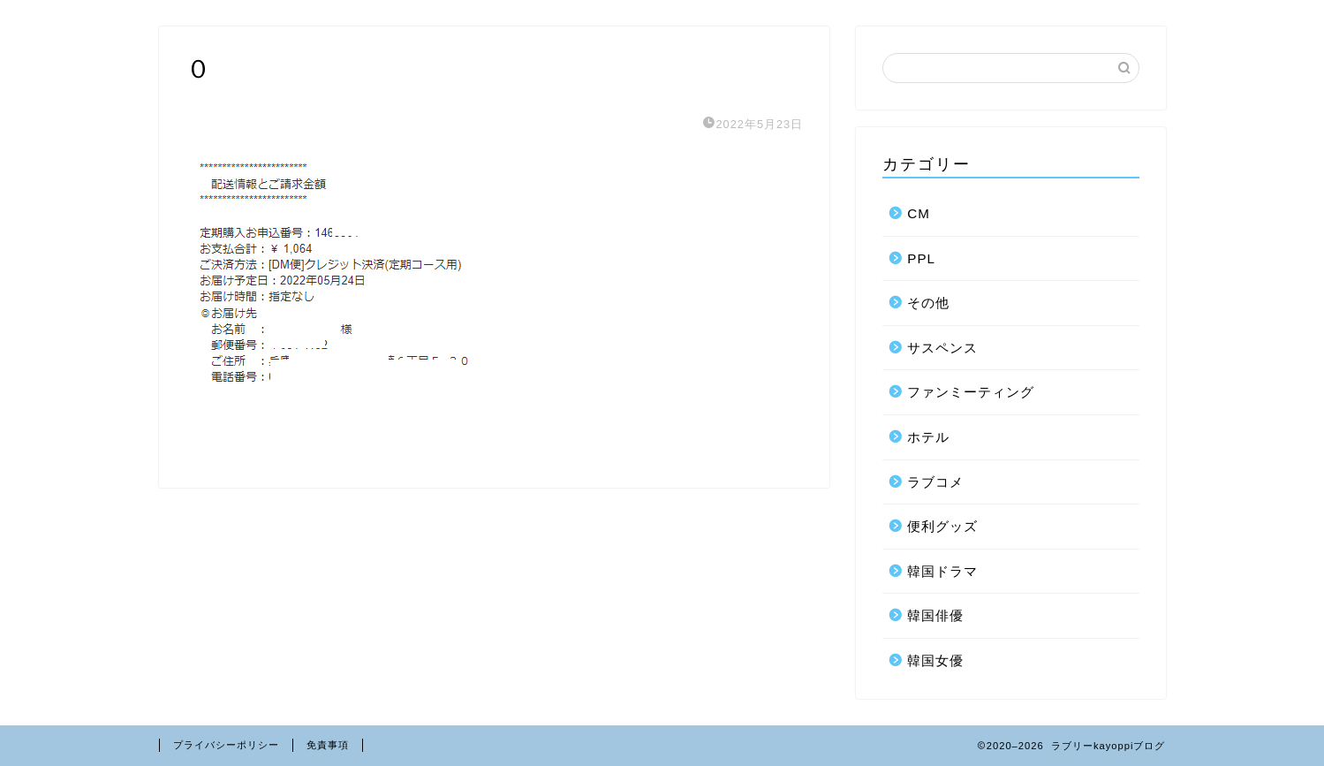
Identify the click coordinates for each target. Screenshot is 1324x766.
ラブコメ (935, 481)
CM (918, 213)
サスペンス (942, 347)
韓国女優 (935, 660)
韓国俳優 (935, 615)
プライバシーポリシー (226, 744)
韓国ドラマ (942, 571)
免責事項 (327, 744)
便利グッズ (942, 526)
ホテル (928, 436)
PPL (921, 258)
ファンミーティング (970, 391)
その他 (928, 302)
